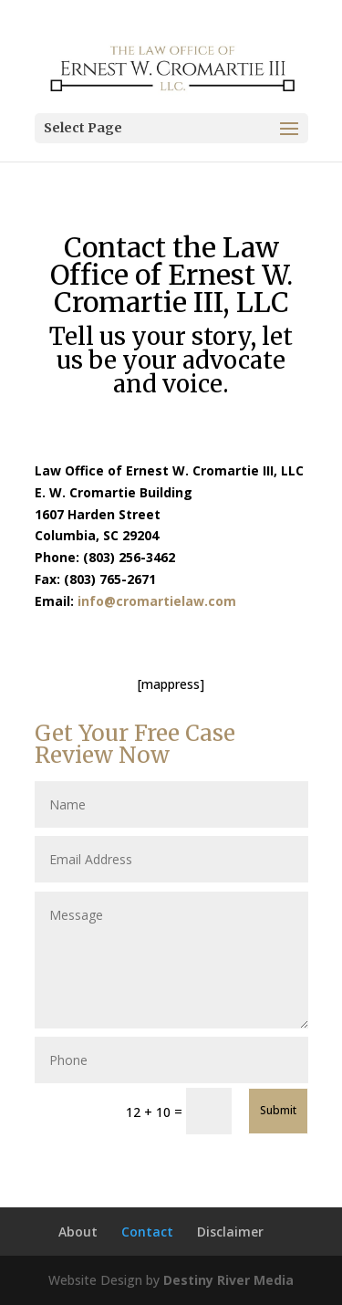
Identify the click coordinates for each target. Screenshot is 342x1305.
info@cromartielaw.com (157, 601)
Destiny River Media (228, 1280)
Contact (147, 1231)
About (78, 1231)
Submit (278, 1110)
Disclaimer (230, 1231)
